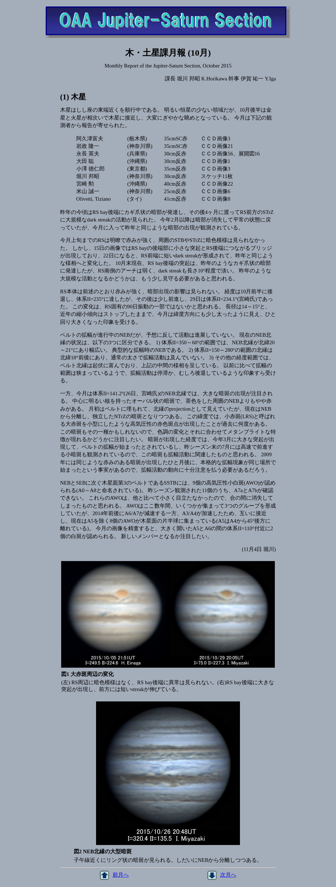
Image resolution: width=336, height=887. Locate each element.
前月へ (114, 875)
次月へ (222, 875)
